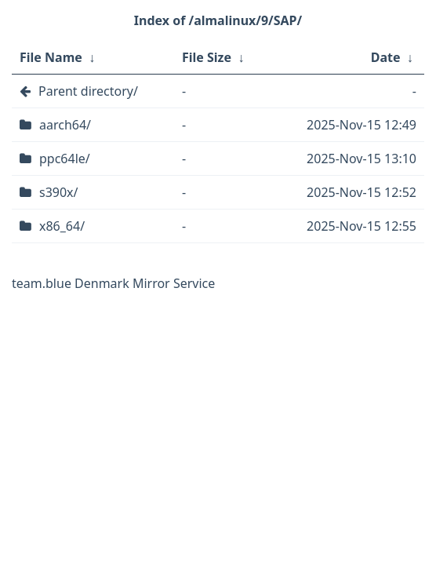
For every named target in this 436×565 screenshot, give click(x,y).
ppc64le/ (64, 158)
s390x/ (58, 192)
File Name (51, 57)
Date (386, 57)
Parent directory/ (88, 91)
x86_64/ (62, 226)
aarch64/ (65, 124)
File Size (206, 57)
